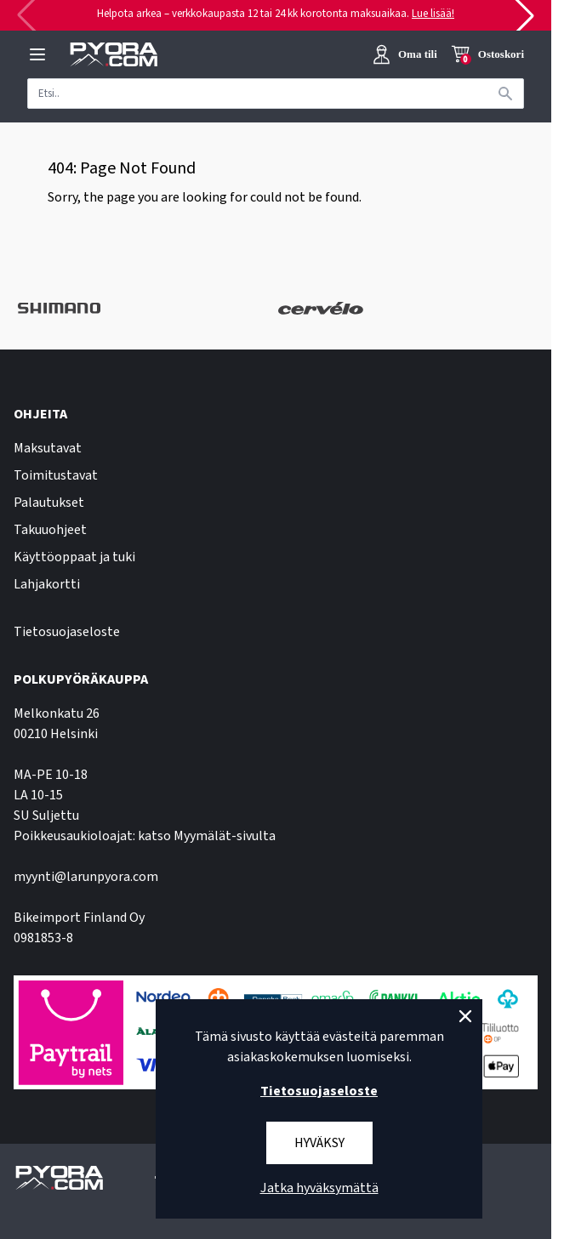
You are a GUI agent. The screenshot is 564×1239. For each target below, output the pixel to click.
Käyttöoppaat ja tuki (74, 557)
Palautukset (49, 502)
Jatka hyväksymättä (319, 1188)
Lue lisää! (433, 13)
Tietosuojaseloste (67, 631)
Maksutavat (48, 448)
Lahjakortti (47, 584)
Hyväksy (319, 1143)
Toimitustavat (56, 475)
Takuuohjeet (50, 529)
